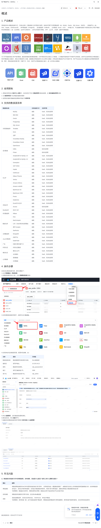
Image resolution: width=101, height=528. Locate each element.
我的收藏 (97, 8)
